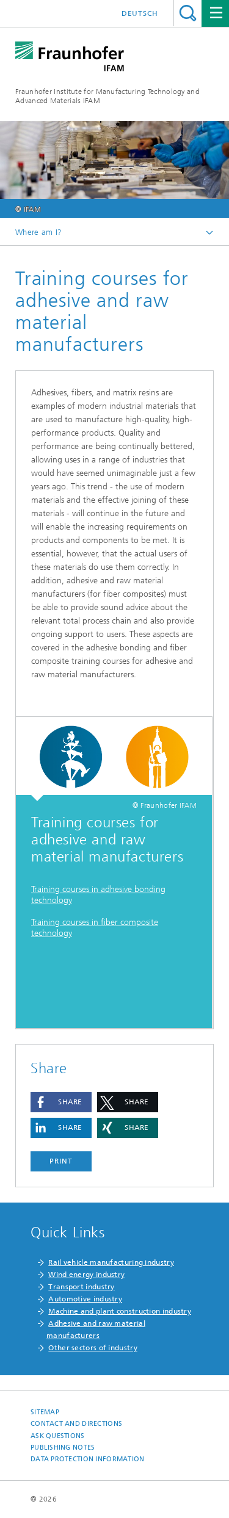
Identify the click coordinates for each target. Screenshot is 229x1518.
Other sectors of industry (92, 1348)
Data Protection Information (87, 1459)
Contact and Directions (76, 1424)
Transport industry (81, 1286)
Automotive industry (85, 1299)
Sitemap (45, 1412)
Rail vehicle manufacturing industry (111, 1262)
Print (61, 1161)
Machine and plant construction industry (119, 1311)
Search (188, 13)
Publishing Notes (63, 1447)
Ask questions (58, 1436)
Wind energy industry (86, 1274)
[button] (61, 1102)
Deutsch (140, 13)
